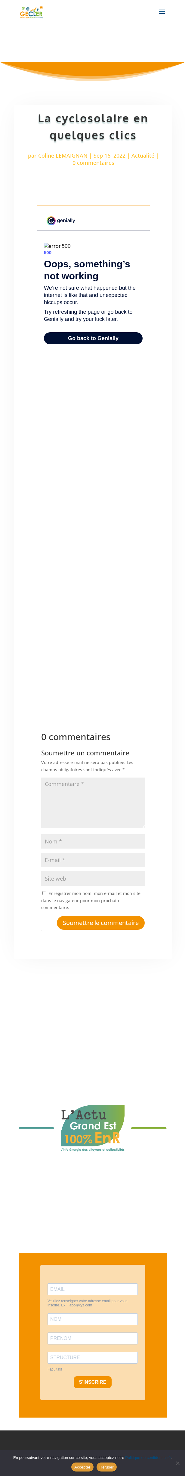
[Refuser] (177, 1463)
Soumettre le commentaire (101, 923)
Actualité (142, 155)
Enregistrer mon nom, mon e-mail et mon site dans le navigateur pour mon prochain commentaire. (90, 901)
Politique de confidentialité (148, 1457)
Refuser (107, 1467)
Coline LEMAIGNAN (63, 155)
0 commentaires (93, 162)
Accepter (82, 1467)
